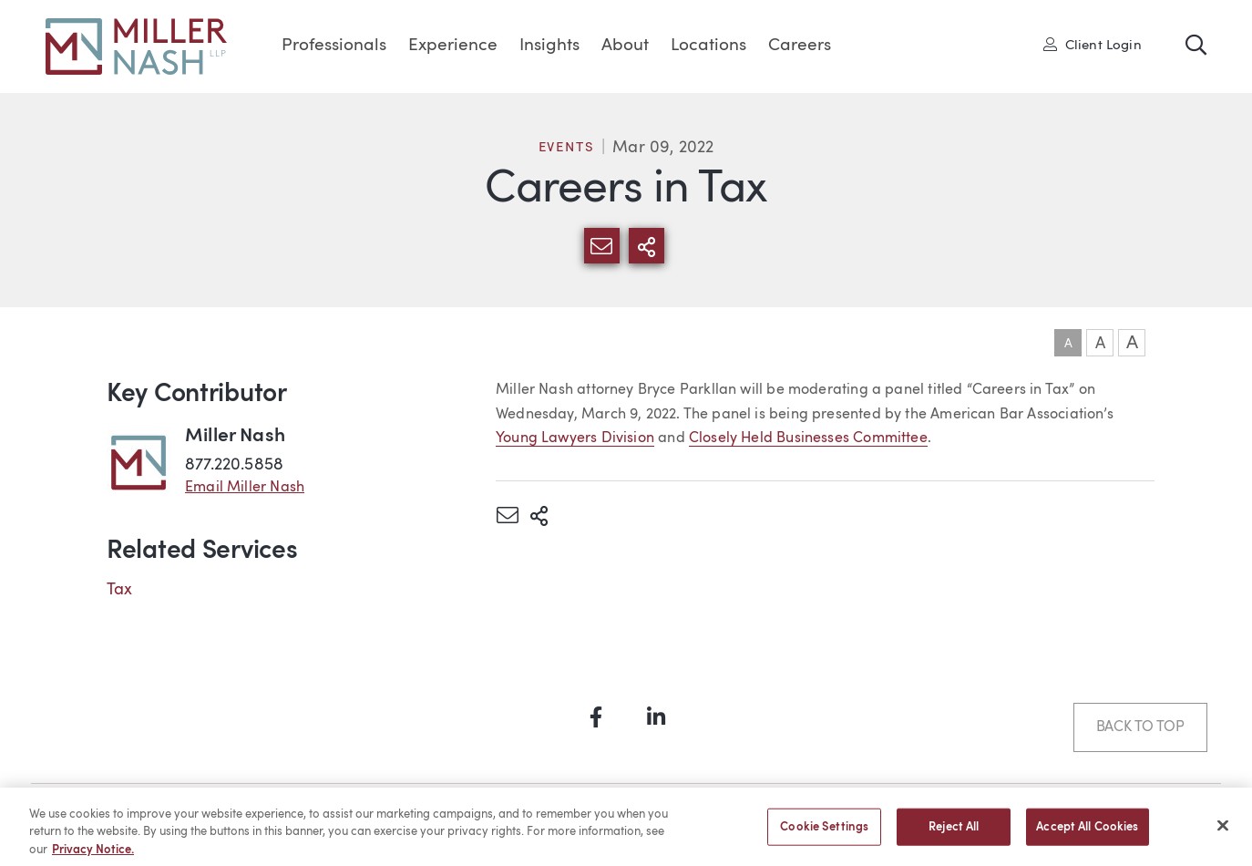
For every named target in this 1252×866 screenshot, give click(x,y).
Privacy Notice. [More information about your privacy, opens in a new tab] (93, 857)
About (625, 46)
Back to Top (1140, 727)
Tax (120, 590)
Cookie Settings (824, 834)
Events (567, 148)
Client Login (1092, 44)
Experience (453, 46)
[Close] (1223, 832)
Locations (708, 46)
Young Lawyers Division (575, 438)
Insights (549, 46)
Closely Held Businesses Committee (808, 438)
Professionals (334, 46)
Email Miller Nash (244, 487)
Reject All (954, 834)
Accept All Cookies (1087, 834)
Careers (799, 46)
